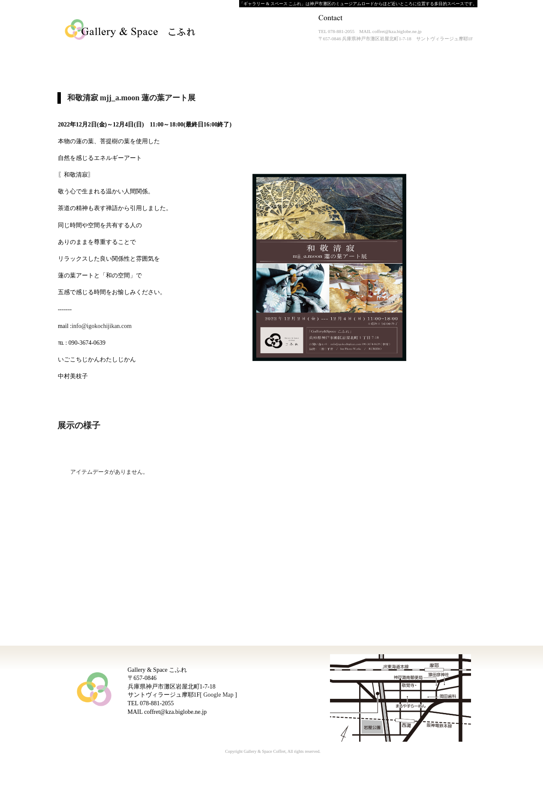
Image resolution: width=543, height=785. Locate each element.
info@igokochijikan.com (102, 326)
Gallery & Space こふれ (131, 30)
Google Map (218, 695)
